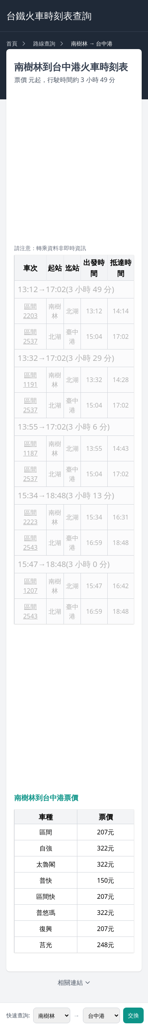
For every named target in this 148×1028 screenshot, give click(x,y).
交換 (133, 1015)
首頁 (11, 43)
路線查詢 (44, 43)
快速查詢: (18, 1015)
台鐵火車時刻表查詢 (49, 15)
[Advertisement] (74, 164)
